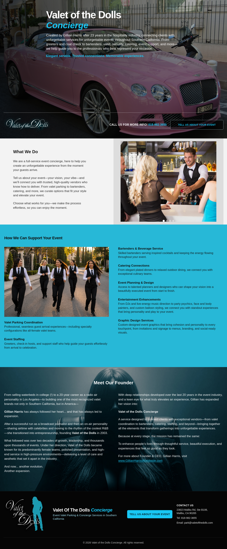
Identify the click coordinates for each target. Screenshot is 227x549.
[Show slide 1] (164, 221)
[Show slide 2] (167, 221)
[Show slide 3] (170, 221)
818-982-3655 (157, 124)
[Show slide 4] (173, 221)
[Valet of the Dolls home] (30, 124)
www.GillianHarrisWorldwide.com (140, 460)
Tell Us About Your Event (197, 124)
